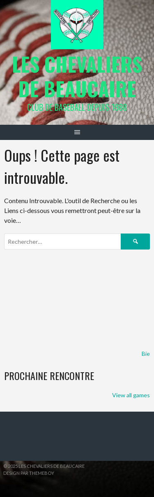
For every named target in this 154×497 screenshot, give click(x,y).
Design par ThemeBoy (28, 473)
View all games (131, 395)
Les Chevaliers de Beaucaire (77, 76)
